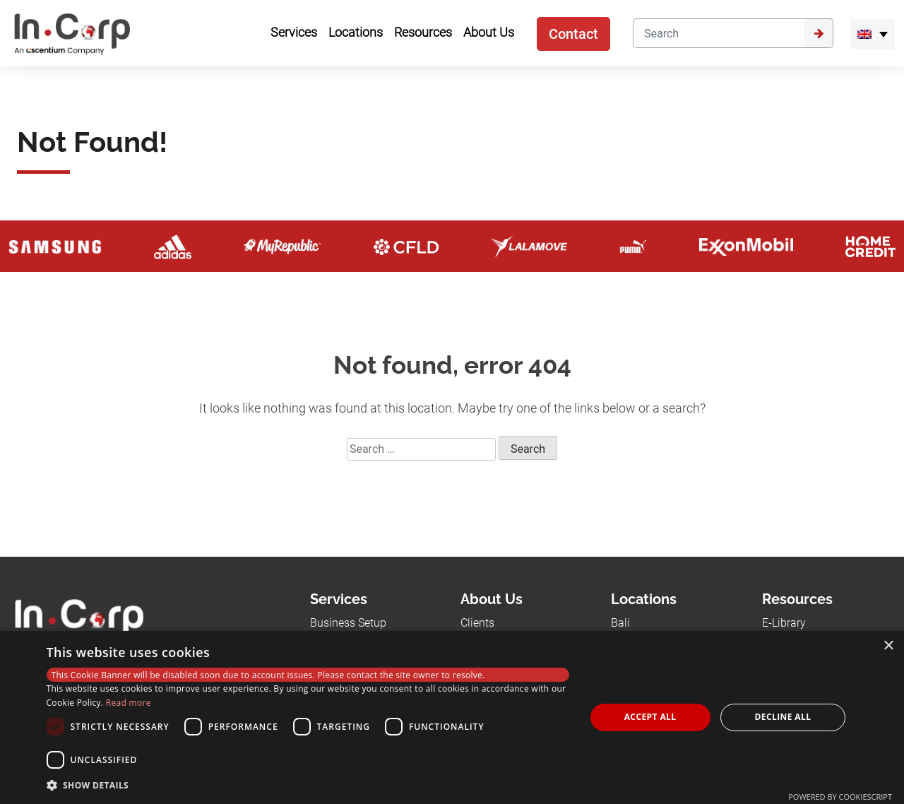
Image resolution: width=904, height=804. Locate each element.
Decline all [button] (783, 717)
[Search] (718, 33)
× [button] (888, 646)
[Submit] (818, 33)
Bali (620, 622)
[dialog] (452, 717)
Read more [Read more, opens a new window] (128, 703)
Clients (477, 622)
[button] (308, 784)
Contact (573, 33)
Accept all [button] (650, 717)
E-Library (784, 622)
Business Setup (348, 622)
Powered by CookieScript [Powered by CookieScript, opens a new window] (840, 796)
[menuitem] (873, 33)
